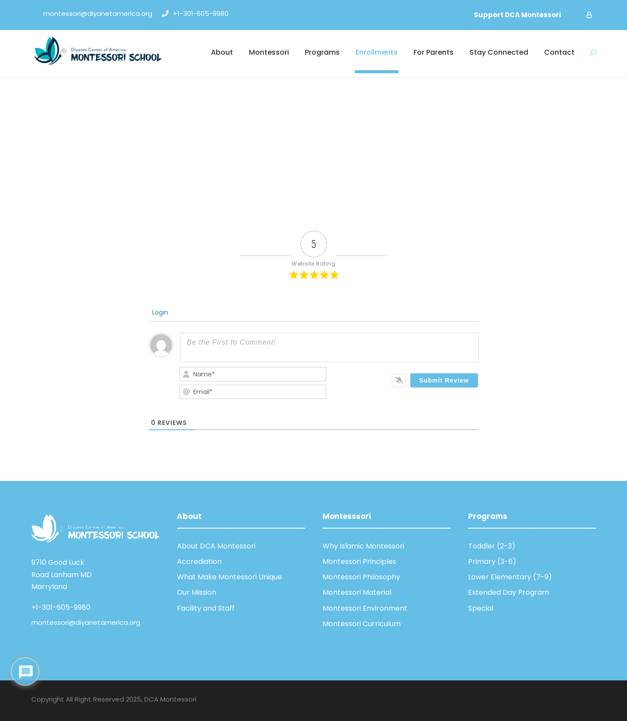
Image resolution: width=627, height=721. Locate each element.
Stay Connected (498, 52)
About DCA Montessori (216, 546)
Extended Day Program (508, 592)
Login (159, 312)
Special (480, 608)
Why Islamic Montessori (363, 546)
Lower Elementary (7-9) (510, 577)
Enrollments (377, 52)
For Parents (433, 52)
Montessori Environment (365, 608)
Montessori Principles (359, 561)
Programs (322, 52)
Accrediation (199, 561)
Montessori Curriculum (362, 624)
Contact (559, 52)
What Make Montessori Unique (229, 577)
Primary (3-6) (492, 561)
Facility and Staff (206, 608)
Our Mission (196, 592)
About (222, 52)
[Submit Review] (444, 380)
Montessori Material (357, 592)
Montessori (269, 52)
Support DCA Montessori (517, 14)
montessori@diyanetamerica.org (85, 622)
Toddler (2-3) (491, 546)
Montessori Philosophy (361, 577)
